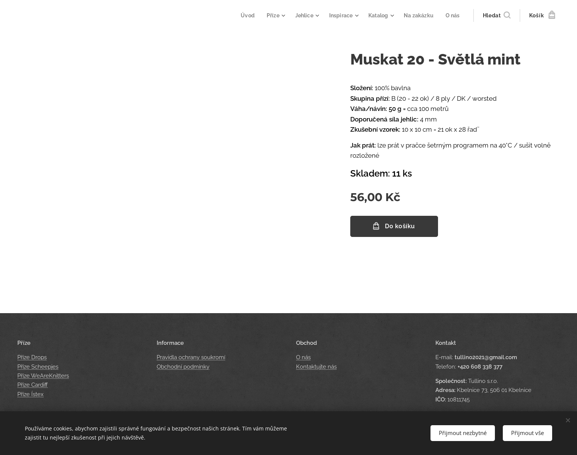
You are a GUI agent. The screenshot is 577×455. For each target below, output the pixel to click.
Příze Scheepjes (37, 366)
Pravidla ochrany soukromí (191, 357)
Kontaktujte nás (316, 366)
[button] (496, 15)
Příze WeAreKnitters (43, 375)
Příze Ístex (30, 394)
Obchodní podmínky (183, 366)
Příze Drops (32, 357)
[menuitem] (240, 15)
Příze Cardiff (32, 384)
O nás (303, 357)
